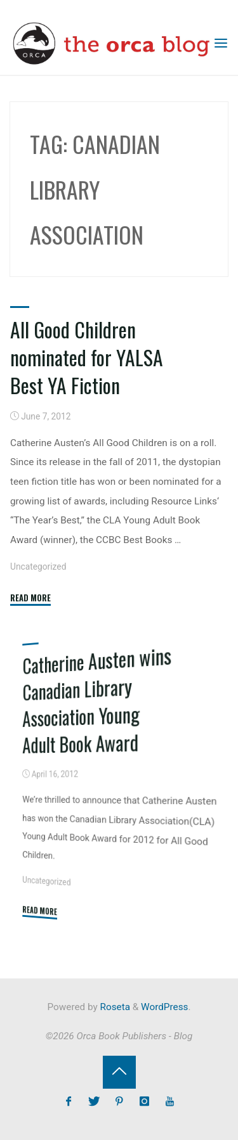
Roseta (114, 1007)
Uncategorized (38, 566)
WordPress (164, 1007)
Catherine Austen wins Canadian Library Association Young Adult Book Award (96, 699)
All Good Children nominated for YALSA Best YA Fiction (86, 357)
